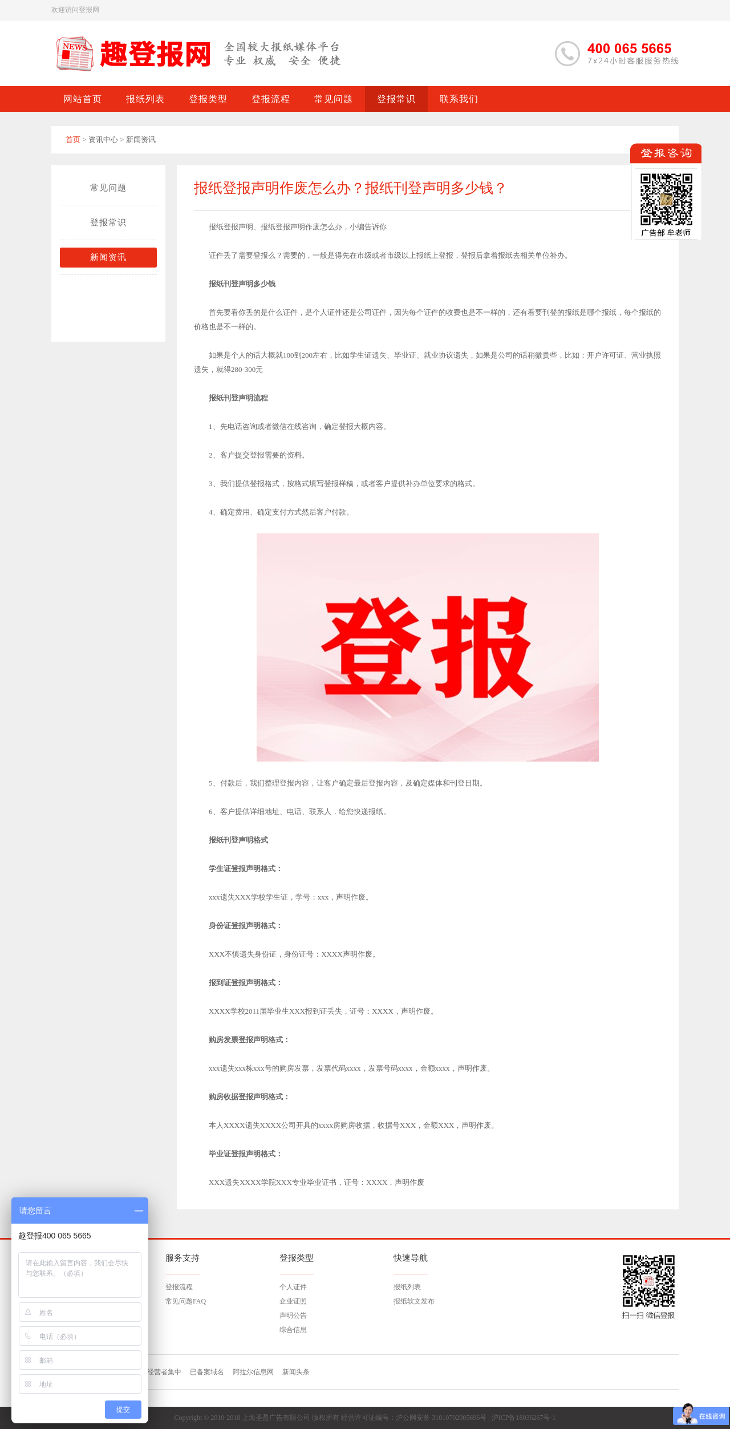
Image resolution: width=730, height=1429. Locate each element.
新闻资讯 (108, 257)
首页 (73, 139)
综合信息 (293, 1330)
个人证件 (293, 1287)
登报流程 (179, 1287)
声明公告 (293, 1315)
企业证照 (293, 1301)
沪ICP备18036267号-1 (524, 1418)
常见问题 (108, 187)
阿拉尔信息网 (253, 1372)
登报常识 (108, 222)
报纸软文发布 (414, 1301)
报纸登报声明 (231, 226)
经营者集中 (164, 1372)
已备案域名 (207, 1372)
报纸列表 (407, 1287)
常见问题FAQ (185, 1301)
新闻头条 (296, 1372)
